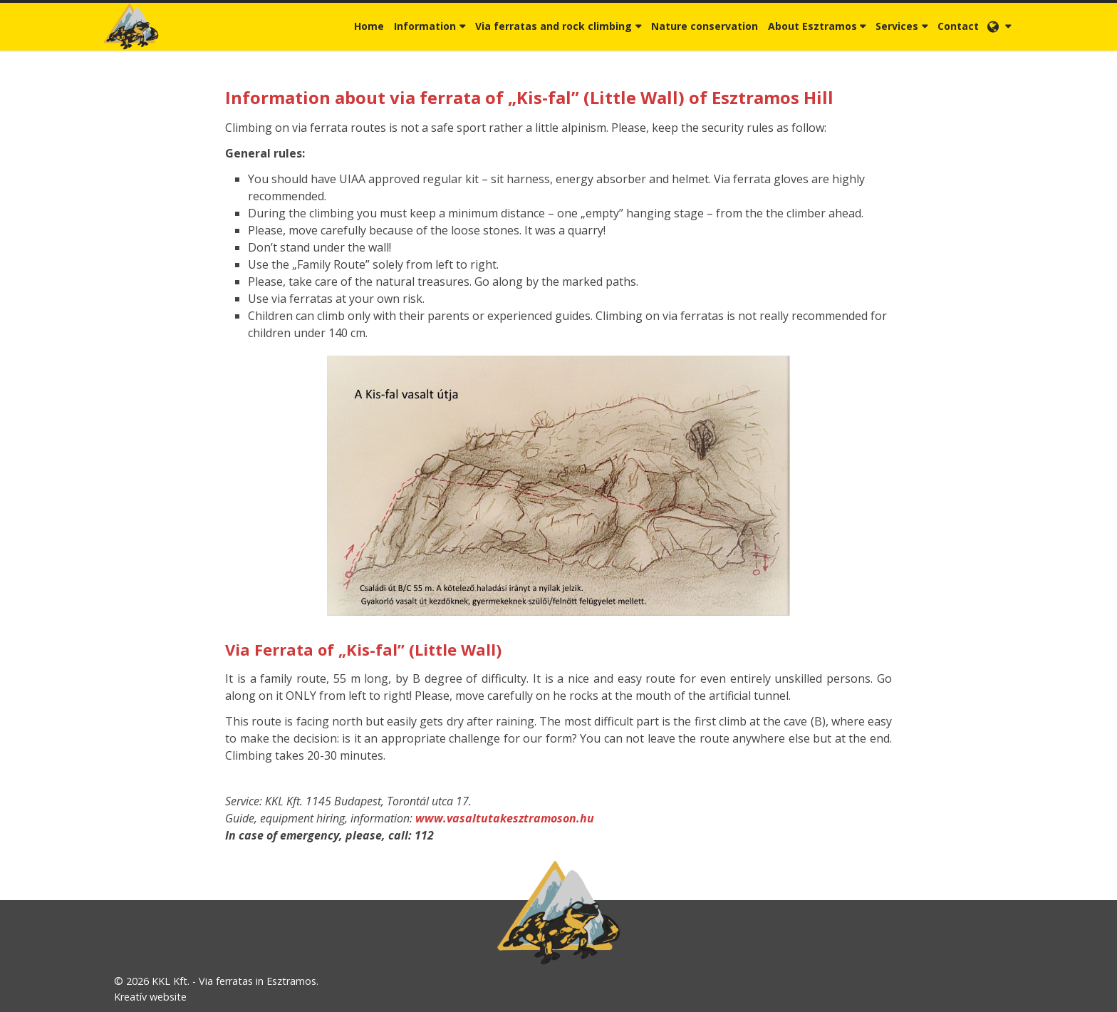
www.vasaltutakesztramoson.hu (504, 818)
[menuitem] (369, 27)
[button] (999, 27)
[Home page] (131, 27)
